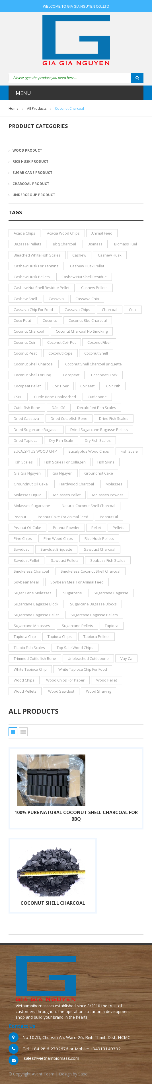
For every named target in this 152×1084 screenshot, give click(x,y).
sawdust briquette (56, 549)
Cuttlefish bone (27, 407)
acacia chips (24, 233)
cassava (56, 298)
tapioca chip (25, 636)
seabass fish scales (108, 560)
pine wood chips (58, 538)
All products (36, 108)
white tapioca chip (30, 669)
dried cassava (26, 418)
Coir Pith (113, 386)
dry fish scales (98, 440)
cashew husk (110, 255)
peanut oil (109, 516)
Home (14, 108)
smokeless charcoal (31, 571)
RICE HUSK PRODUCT (30, 161)
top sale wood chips (75, 647)
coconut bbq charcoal (88, 320)
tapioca (111, 625)
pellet (96, 527)
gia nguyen (62, 473)
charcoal (109, 309)
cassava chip (87, 298)
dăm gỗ (58, 407)
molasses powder (107, 494)
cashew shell (25, 298)
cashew (79, 255)
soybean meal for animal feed (77, 582)
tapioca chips (60, 636)
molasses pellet (67, 494)
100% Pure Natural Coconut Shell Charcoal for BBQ (76, 815)
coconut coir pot (61, 342)
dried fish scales (113, 418)
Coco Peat (22, 320)
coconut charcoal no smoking (82, 331)
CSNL (18, 396)
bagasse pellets (27, 244)
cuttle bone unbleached (55, 396)
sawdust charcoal (99, 549)
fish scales (23, 462)
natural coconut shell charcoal (88, 505)
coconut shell (96, 353)
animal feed (101, 233)
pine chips (23, 538)
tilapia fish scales (29, 647)
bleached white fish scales (37, 255)
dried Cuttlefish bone (69, 418)
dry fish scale (61, 440)
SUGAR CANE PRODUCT (32, 172)
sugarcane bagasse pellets (94, 614)
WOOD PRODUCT (27, 150)
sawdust (21, 549)
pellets (118, 527)
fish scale (129, 451)
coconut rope (60, 353)
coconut (50, 320)
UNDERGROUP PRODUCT (34, 194)
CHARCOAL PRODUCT (31, 183)
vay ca (126, 658)
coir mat (87, 386)
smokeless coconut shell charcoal (90, 571)
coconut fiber (99, 342)
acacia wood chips (63, 233)
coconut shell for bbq (32, 374)
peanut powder (66, 527)
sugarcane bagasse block (36, 604)
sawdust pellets (65, 560)
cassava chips (77, 309)
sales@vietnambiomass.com (51, 1058)
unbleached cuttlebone (88, 658)
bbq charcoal (64, 244)
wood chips (24, 680)
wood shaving (98, 691)
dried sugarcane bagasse (36, 429)
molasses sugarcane (32, 505)
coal (133, 309)
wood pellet (106, 680)
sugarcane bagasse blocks (93, 604)
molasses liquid (28, 494)
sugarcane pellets (77, 625)
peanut (20, 516)
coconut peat (25, 353)
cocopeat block (104, 374)
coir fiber (60, 386)
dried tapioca (26, 440)
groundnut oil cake (31, 484)
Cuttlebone (97, 396)
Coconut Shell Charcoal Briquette (93, 364)
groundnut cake (98, 473)
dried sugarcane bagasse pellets (99, 429)
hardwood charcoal (76, 484)
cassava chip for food (33, 309)
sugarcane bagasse (111, 592)
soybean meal (26, 582)
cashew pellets (94, 287)
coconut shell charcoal (34, 364)
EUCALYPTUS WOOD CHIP (35, 451)
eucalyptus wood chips (89, 451)
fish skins (105, 462)
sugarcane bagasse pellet (36, 614)
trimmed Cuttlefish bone (35, 658)
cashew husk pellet (87, 266)
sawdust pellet (26, 560)
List (23, 731)
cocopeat (71, 374)
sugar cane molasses (33, 592)
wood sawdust (61, 691)
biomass (95, 244)
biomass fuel (125, 244)
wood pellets (25, 691)
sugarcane (72, 592)
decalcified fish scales (96, 407)
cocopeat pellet (27, 386)
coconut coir (25, 342)
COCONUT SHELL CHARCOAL (52, 903)
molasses (114, 484)
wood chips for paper (65, 680)
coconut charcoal (29, 331)
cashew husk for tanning (36, 266)
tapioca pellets (96, 636)
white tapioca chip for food (82, 669)
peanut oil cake (27, 527)
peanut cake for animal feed (63, 516)
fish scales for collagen (65, 462)
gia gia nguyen (27, 473)
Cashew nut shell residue (84, 276)
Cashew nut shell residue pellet (41, 287)
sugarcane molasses (32, 625)
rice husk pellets (99, 538)
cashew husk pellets (32, 276)
